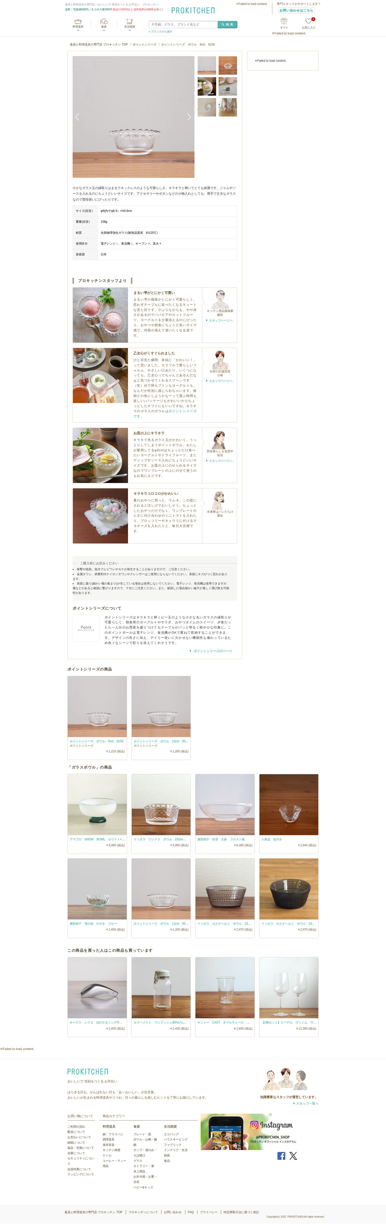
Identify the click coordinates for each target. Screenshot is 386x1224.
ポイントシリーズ (144, 44)
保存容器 (108, 1145)
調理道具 (108, 1139)
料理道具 (78, 26)
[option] (133, 117)
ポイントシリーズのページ (212, 651)
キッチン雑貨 (111, 1150)
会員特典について (79, 1169)
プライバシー (209, 1212)
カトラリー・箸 (143, 1166)
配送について (76, 1132)
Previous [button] (80, 117)
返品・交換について (80, 1148)
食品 (167, 1161)
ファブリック (173, 1145)
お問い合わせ (173, 1212)
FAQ (191, 1212)
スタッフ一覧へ (307, 1103)
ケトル (107, 1155)
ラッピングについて (80, 1174)
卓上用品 (139, 1171)
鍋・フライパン (113, 1134)
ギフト (284, 27)
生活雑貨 (129, 26)
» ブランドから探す (161, 31)
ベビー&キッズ (143, 1187)
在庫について (76, 1153)
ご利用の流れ (76, 1126)
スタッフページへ (221, 320)
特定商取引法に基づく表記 (241, 1212)
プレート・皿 (142, 1134)
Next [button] (187, 117)
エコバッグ (171, 1134)
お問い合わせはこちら (296, 10)
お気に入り (309, 23)
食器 (104, 26)
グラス (137, 1161)
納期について (76, 1142)
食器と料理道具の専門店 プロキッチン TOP (99, 44)
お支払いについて (79, 1137)
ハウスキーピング (176, 1139)
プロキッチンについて (143, 1212)
